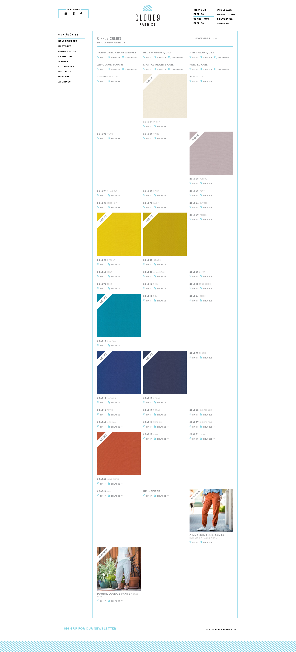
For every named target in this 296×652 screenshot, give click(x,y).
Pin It (103, 57)
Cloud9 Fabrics (114, 42)
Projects (64, 71)
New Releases (67, 41)
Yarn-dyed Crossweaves (116, 52)
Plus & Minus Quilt (157, 52)
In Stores (65, 46)
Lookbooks (66, 66)
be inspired (151, 491)
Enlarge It (131, 57)
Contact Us (225, 19)
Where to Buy (226, 14)
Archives (64, 81)
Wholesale (224, 9)
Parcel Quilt (199, 64)
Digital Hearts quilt (159, 64)
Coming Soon (67, 51)
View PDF (115, 57)
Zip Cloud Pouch (110, 64)
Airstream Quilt (202, 52)
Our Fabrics (68, 34)
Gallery (63, 76)
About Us (223, 23)
